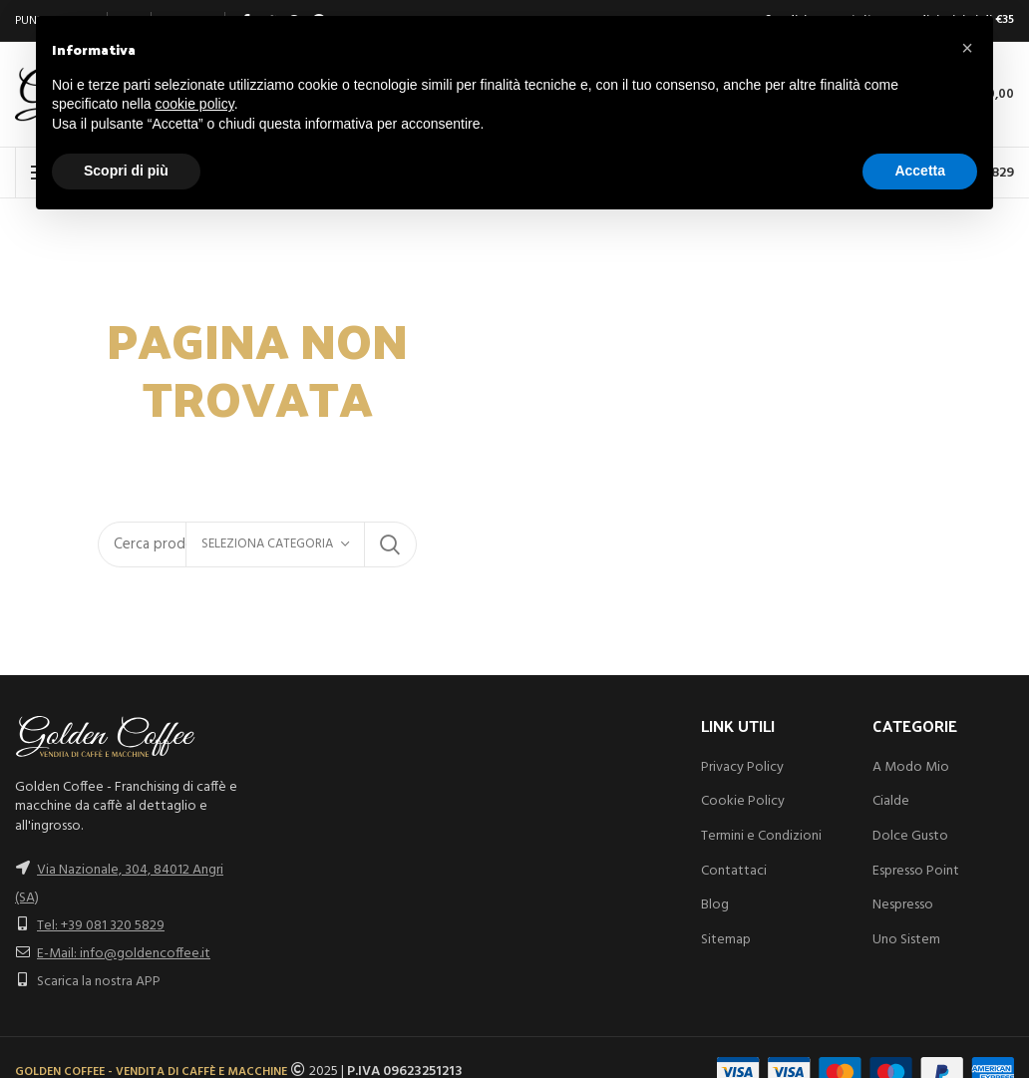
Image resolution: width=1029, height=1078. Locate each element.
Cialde (890, 801)
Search (390, 544)
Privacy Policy (742, 767)
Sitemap (726, 939)
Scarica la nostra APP (99, 981)
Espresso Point (915, 871)
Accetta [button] (919, 171)
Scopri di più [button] (126, 171)
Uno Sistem (906, 939)
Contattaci (734, 871)
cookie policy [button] (195, 104)
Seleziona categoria (267, 544)
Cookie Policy (743, 801)
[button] (967, 48)
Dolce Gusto (910, 836)
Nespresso (902, 905)
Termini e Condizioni (761, 836)
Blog (715, 905)
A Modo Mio (910, 767)
